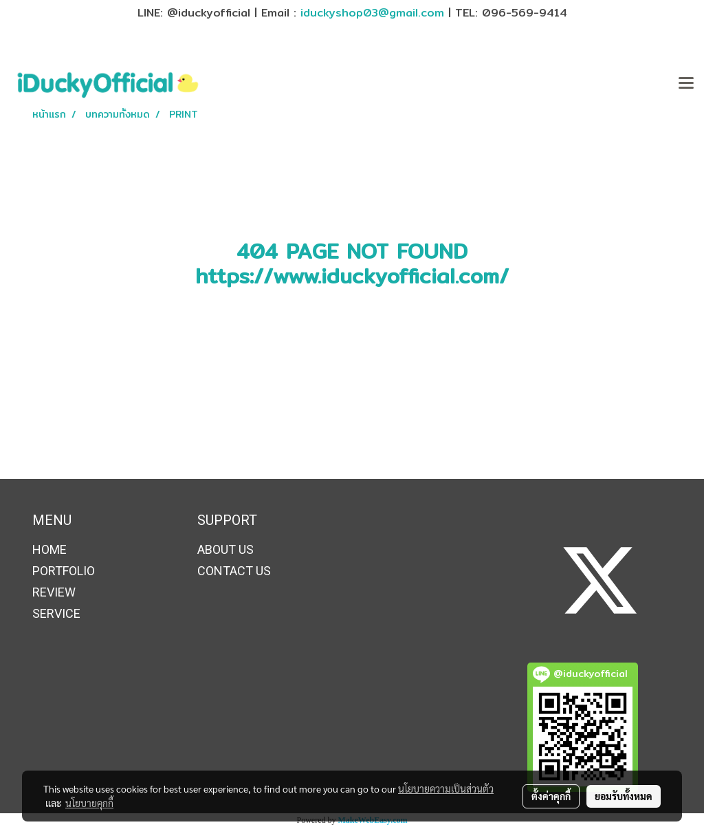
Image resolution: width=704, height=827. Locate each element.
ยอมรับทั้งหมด (623, 796)
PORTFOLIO (63, 570)
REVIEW (54, 592)
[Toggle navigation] (686, 84)
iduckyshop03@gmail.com (372, 12)
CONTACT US (234, 570)
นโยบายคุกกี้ (89, 803)
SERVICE (56, 613)
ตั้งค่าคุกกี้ (551, 796)
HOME (49, 549)
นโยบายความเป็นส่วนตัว (446, 788)
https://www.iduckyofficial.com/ (352, 275)
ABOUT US (225, 549)
